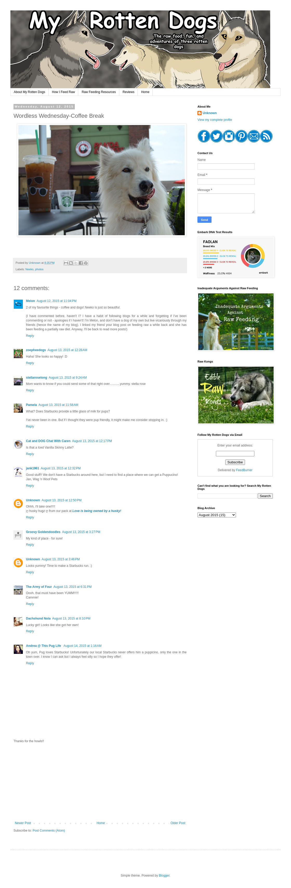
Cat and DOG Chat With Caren (48, 441)
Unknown (33, 500)
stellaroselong (36, 377)
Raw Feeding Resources (99, 92)
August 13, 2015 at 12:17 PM (92, 441)
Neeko (29, 269)
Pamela (31, 405)
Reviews (128, 92)
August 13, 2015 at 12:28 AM (67, 350)
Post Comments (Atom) (48, 830)
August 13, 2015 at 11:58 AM (58, 405)
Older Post (177, 823)
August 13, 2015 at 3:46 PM (61, 559)
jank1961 (32, 468)
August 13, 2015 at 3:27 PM (81, 532)
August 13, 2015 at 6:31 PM (73, 587)
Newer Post (23, 823)
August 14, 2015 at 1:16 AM (82, 646)
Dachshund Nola (38, 618)
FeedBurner (244, 470)
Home (145, 92)
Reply (30, 336)
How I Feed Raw (63, 92)
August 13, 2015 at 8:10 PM (71, 618)
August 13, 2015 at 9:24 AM (68, 377)
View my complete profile (214, 120)
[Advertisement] (100, 782)
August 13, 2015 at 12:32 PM (61, 468)
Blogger (164, 875)
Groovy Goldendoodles (43, 532)
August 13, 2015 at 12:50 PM (62, 500)
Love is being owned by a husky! (96, 511)
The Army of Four (39, 587)
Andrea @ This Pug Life (44, 646)
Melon (30, 301)
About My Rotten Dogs (29, 92)
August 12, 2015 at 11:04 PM (57, 301)
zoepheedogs (36, 350)
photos (39, 269)
